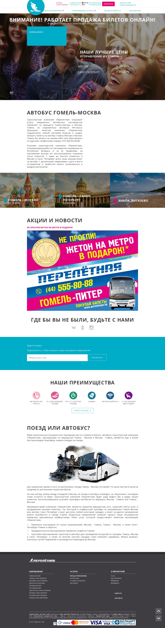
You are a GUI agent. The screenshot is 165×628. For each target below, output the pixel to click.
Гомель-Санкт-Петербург (38, 578)
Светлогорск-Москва (37, 583)
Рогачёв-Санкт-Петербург (38, 595)
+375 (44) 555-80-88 (91, 3)
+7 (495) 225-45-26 (68, 3)
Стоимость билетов (77, 581)
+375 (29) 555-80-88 (91, 5)
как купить (111, 23)
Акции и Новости (112, 11)
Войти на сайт (125, 3)
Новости (118, 593)
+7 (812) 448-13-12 (68, 5)
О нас (113, 576)
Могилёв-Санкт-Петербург (38, 581)
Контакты (108, 4)
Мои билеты (135, 11)
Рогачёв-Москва (35, 588)
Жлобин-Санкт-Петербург (38, 593)
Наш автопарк (116, 578)
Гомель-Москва (35, 576)
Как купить (74, 583)
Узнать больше (81, 410)
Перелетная (36, 7)
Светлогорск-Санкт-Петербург (40, 590)
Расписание (74, 578)
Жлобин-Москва (35, 585)
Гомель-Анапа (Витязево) (38, 598)
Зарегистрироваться (128, 5)
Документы (115, 583)
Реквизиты (115, 581)
